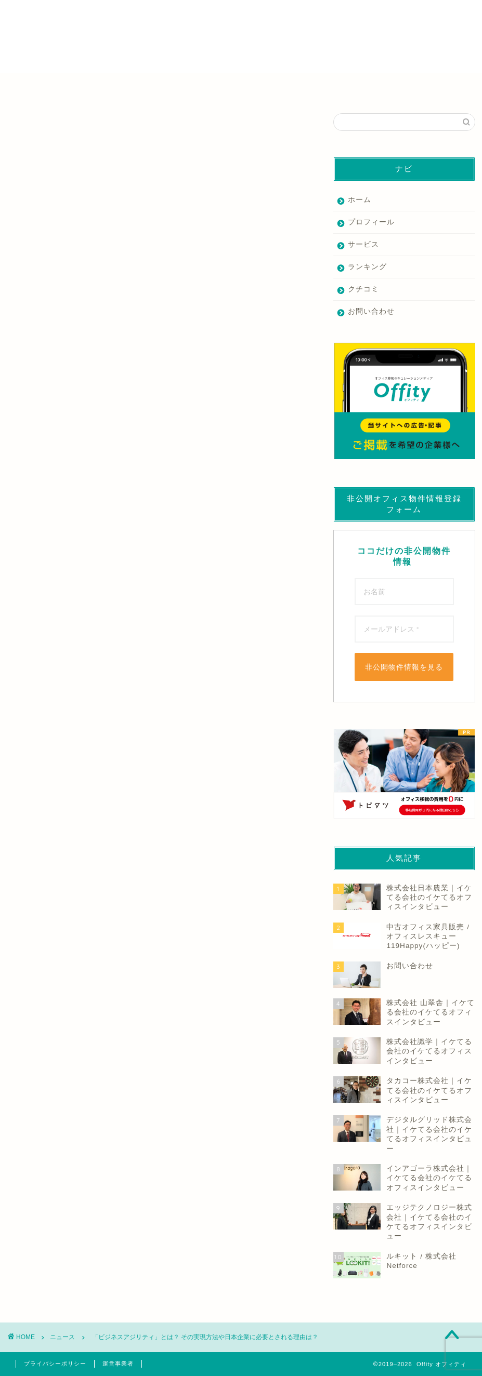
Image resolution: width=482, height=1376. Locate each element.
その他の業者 (414, 86)
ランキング (367, 267)
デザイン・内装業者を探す (298, 86)
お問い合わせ (371, 311)
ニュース (21, 129)
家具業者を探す (183, 86)
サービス (363, 244)
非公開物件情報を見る (404, 667)
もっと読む (27, 491)
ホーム (359, 200)
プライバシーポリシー (55, 1363)
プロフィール (371, 222)
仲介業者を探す (68, 86)
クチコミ (363, 289)
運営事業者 (118, 1363)
